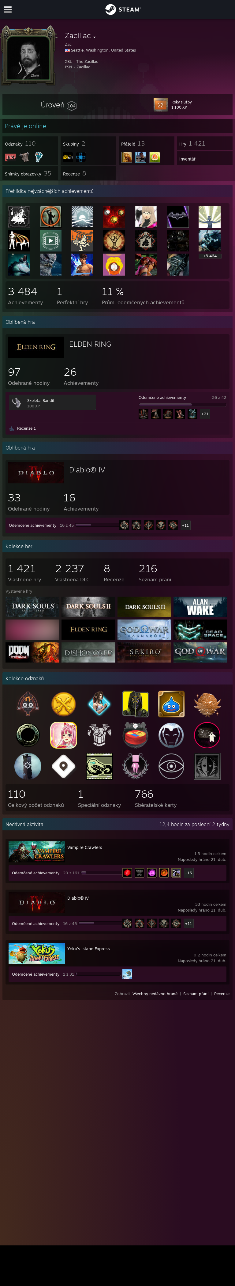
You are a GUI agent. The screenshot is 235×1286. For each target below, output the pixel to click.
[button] (58, 105)
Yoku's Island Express (88, 948)
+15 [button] (188, 872)
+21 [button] (204, 413)
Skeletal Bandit (40, 400)
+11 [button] (185, 525)
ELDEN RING (90, 344)
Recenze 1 (26, 428)
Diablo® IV (87, 469)
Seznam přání (195, 993)
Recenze (221, 993)
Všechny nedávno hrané (154, 993)
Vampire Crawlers (84, 847)
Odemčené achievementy (162, 397)
